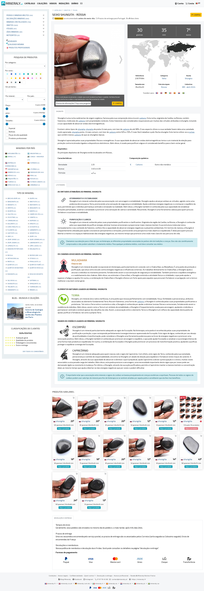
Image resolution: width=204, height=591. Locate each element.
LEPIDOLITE (12, 246)
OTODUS (34, 258)
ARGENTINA (35, 153)
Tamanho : (9, 121)
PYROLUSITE (35, 261)
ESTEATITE (34, 227)
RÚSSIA (34, 178)
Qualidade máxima (15, 44)
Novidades (12, 41)
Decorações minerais (18, 18)
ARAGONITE (35, 208)
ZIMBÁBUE (35, 185)
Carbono (139, 164)
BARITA (33, 211)
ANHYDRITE (35, 205)
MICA (10, 255)
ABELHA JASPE (13, 198)
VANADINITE (12, 290)
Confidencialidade (76, 576)
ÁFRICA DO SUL (14, 185)
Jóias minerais (14, 32)
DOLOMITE (12, 223)
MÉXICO (12, 175)
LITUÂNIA (34, 169)
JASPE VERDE (13, 239)
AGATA (33, 198)
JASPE (33, 236)
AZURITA (11, 211)
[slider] (7, 108)
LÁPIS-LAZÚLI (35, 246)
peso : (8, 113)
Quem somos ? (89, 576)
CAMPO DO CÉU (36, 214)
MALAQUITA (35, 249)
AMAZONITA (12, 201)
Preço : (8, 105)
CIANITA (33, 217)
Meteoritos (13, 35)
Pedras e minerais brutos (20, 15)
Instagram (88, 579)
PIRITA (10, 261)
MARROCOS (14, 172)
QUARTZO (12, 264)
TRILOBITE (12, 287)
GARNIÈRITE (35, 230)
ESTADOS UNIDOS (37, 182)
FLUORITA (12, 230)
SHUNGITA (12, 283)
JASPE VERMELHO (37, 239)
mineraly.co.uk (65, 583)
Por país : (31, 96)
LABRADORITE (36, 242)
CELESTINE (12, 217)
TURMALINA (35, 287)
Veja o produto (63, 428)
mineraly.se (153, 583)
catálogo (58, 10)
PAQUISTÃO (13, 178)
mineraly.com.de (82, 583)
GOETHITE (12, 233)
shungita (59, 421)
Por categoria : (10, 62)
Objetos (12, 25)
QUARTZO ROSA (36, 268)
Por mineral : (10, 96)
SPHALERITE (35, 283)
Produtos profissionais (18, 47)
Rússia (164, 87)
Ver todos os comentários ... (34, 351)
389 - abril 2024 (188, 87)
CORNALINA (12, 220)
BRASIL (12, 156)
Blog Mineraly (64, 579)
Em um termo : (11, 87)
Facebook (77, 579)
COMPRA (196, 15)
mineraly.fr (50, 583)
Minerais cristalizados (19, 22)
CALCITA (11, 214)
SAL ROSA (12, 280)
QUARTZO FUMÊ (37, 264)
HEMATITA (34, 233)
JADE (10, 236)
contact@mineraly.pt (119, 579)
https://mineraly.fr (139, 579)
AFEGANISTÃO (14, 153)
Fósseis (12, 28)
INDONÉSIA (13, 169)
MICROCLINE (36, 255)
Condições (52, 576)
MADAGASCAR (37, 172)
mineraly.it (98, 583)
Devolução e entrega (104, 576)
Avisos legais (63, 576)
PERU (33, 175)
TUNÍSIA (12, 182)
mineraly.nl (126, 583)
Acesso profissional (121, 576)
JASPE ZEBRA (13, 242)
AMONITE (11, 205)
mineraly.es (112, 583)
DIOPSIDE (34, 220)
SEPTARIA (34, 280)
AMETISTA (35, 201)
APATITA (11, 208)
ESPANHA (34, 163)
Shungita (188, 78)
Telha (75, 10)
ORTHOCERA (13, 258)
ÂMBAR (33, 290)
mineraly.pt (139, 583)
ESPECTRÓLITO (13, 227)
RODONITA (12, 274)
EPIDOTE (34, 223)
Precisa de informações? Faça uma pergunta (73, 103)
